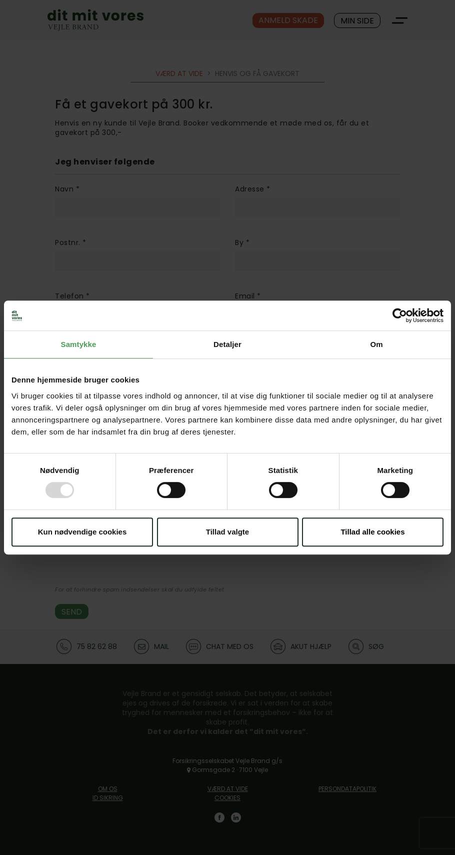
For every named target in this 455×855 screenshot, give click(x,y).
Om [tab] (376, 344)
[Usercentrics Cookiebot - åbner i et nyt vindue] (400, 315)
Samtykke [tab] (78, 344)
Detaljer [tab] (228, 344)
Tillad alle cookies (372, 532)
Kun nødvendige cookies (82, 532)
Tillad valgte (227, 532)
